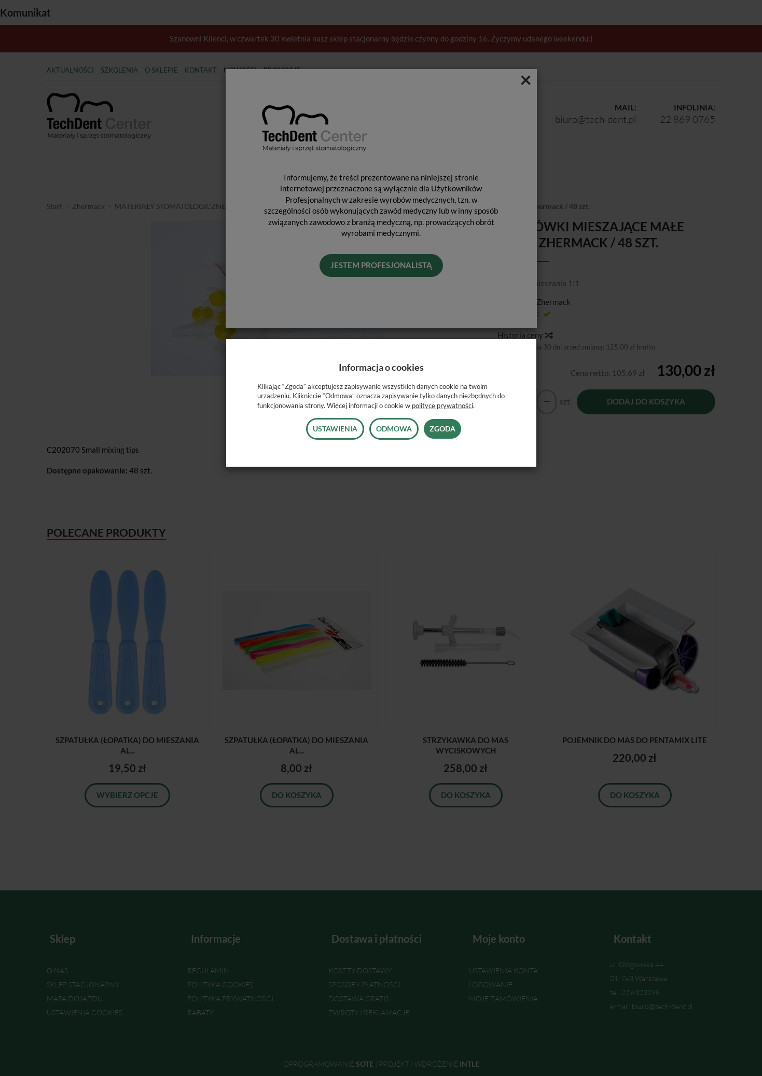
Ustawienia (335, 428)
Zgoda (442, 428)
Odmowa (394, 428)
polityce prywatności (442, 405)
